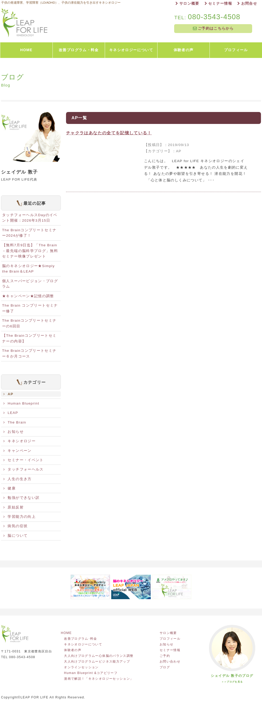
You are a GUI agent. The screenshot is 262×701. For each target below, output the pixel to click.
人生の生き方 (17, 479)
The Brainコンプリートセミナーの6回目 (29, 323)
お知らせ (13, 432)
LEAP (10, 413)
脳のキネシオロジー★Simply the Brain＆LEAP (28, 269)
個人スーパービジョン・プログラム (30, 284)
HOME (68, 633)
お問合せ (247, 3)
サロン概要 (187, 3)
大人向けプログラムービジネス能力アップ (97, 661)
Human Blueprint (21, 403)
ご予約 (165, 656)
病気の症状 (15, 526)
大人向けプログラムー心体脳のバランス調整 (98, 656)
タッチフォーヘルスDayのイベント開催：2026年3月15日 (29, 218)
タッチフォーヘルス (23, 469)
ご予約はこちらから (213, 28)
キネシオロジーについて (83, 644)
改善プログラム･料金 (80, 638)
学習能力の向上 (19, 517)
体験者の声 (72, 650)
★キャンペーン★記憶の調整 (28, 296)
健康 (9, 488)
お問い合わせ (170, 661)
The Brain (14, 422)
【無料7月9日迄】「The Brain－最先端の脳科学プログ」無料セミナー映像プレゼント (30, 251)
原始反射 (13, 507)
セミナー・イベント (23, 460)
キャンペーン (17, 451)
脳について (15, 536)
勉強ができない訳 (21, 498)
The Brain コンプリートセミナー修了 (30, 308)
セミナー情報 (218, 3)
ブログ (165, 667)
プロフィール (170, 638)
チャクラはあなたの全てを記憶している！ (109, 132)
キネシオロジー (19, 441)
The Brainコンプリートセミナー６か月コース (29, 353)
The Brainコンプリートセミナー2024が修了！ (29, 233)
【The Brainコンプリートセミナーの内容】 (29, 338)
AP (8, 394)
